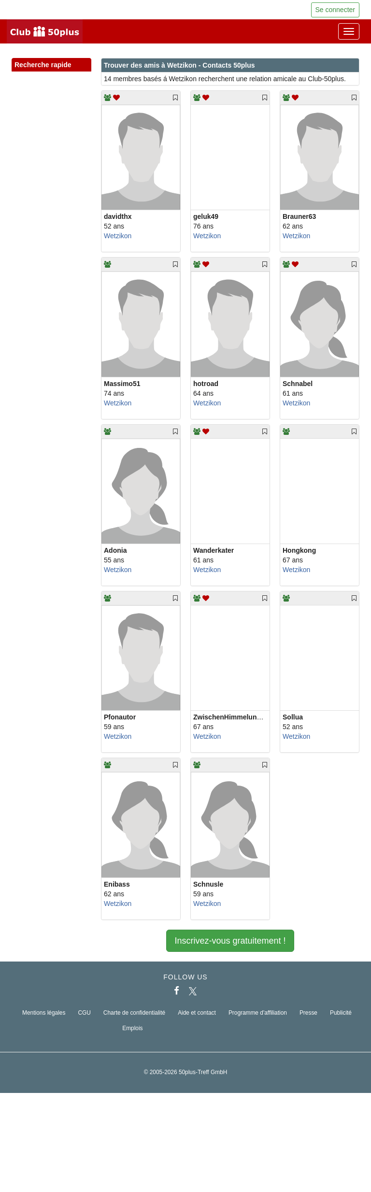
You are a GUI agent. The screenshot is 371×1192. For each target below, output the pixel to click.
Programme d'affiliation (257, 1012)
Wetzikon (117, 236)
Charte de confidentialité (134, 1012)
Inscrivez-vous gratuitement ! (229, 941)
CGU (84, 1012)
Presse (308, 1012)
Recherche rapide (51, 65)
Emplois (132, 1028)
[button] (74, 75)
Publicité (341, 1012)
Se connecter (335, 10)
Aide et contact (197, 1012)
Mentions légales (43, 1012)
